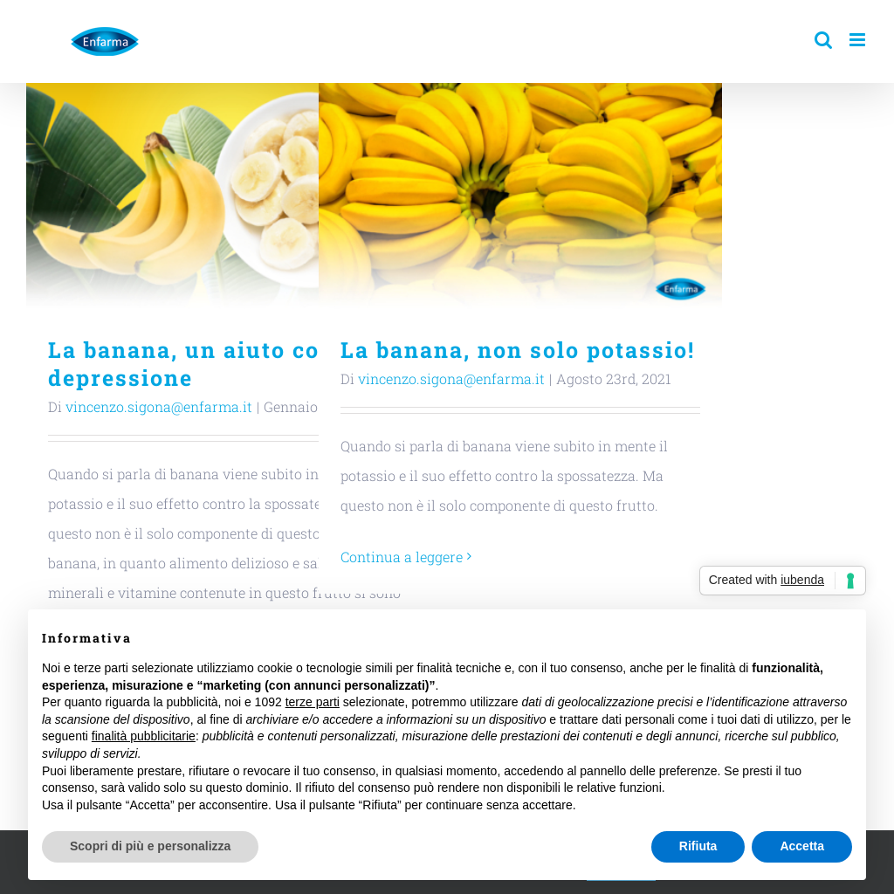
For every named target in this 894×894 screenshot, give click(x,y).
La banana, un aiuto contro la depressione (224, 363)
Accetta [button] (802, 846)
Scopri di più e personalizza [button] (150, 846)
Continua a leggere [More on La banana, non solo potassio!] (401, 556)
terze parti (312, 702)
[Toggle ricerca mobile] (823, 40)
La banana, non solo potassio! (517, 349)
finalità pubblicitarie (144, 736)
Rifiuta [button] (698, 846)
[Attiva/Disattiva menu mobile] (858, 40)
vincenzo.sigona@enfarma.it (158, 406)
